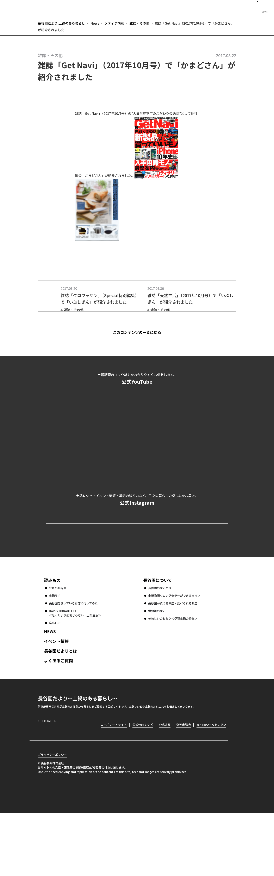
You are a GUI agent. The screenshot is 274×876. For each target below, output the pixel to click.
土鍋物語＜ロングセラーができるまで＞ (174, 651)
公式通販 (164, 780)
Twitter (64, 787)
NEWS (50, 687)
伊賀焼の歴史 (157, 667)
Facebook (52, 787)
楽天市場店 (183, 780)
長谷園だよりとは (60, 707)
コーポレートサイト (192, 583)
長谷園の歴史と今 (159, 644)
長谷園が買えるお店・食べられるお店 (172, 659)
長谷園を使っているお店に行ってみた (73, 659)
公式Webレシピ (97, 583)
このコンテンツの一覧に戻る (144, 332)
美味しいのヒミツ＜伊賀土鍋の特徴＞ (172, 674)
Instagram (41, 787)
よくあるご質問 (58, 716)
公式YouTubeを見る (137, 477)
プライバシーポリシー (52, 818)
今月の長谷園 (57, 644)
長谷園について (157, 636)
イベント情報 (56, 697)
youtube (76, 787)
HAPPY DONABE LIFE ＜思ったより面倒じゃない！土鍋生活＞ (75, 669)
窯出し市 (55, 679)
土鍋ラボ (55, 651)
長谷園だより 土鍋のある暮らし (137, 8)
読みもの (52, 636)
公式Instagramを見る (137, 540)
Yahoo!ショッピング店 (211, 780)
